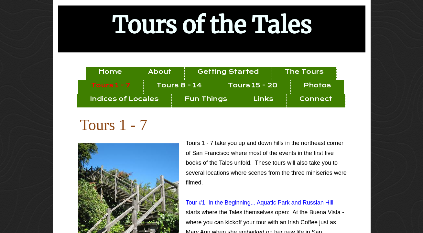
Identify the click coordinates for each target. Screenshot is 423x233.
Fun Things (206, 99)
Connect (315, 99)
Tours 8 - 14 (179, 85)
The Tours (304, 71)
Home (110, 71)
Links (263, 99)
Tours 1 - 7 (110, 85)
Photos (317, 85)
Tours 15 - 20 (252, 85)
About (159, 71)
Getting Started (228, 71)
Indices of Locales (124, 99)
